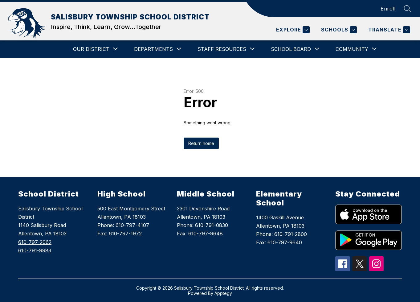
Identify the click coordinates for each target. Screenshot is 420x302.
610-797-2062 (34, 242)
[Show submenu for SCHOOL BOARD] (291, 49)
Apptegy (223, 293)
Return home (201, 143)
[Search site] (407, 8)
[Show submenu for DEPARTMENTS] (153, 49)
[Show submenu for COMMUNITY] (352, 49)
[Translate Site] (388, 30)
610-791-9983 (34, 250)
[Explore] (292, 30)
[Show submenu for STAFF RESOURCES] (222, 49)
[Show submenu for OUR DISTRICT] (91, 49)
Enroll (388, 9)
